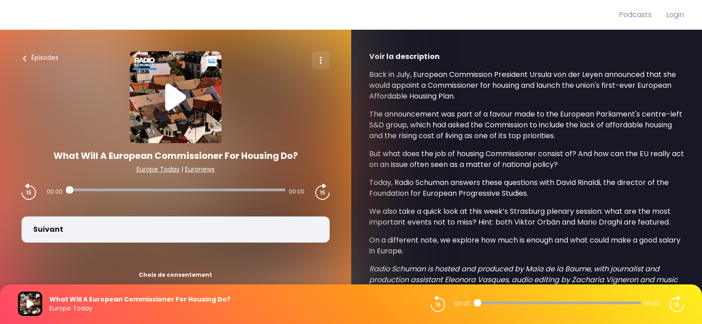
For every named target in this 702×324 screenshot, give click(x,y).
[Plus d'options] (321, 60)
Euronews (200, 169)
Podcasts (635, 14)
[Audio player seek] (175, 190)
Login (675, 14)
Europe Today (158, 169)
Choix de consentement (175, 275)
